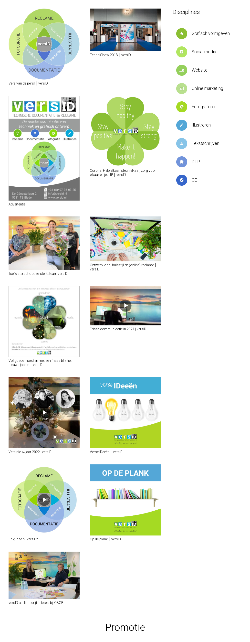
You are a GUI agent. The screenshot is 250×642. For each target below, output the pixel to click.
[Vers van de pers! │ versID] (44, 44)
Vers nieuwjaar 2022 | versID (30, 452)
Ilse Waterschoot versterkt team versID (38, 274)
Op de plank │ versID (105, 539)
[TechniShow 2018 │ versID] (125, 30)
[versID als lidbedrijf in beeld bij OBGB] (44, 575)
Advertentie (17, 204)
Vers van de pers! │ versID (28, 83)
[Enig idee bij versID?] (44, 499)
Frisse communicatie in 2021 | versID (118, 329)
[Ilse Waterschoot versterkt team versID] (44, 243)
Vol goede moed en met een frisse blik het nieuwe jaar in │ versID (40, 363)
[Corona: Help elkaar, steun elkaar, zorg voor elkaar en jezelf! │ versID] (125, 131)
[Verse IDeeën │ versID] (125, 412)
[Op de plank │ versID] (125, 499)
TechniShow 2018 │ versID (110, 55)
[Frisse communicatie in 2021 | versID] (125, 305)
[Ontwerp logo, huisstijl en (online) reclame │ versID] (125, 238)
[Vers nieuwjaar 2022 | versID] (44, 412)
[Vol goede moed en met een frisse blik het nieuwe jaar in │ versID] (44, 321)
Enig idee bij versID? (23, 539)
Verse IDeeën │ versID (106, 452)
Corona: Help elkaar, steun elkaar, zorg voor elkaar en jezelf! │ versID (123, 173)
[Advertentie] (44, 148)
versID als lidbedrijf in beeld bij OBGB (36, 603)
